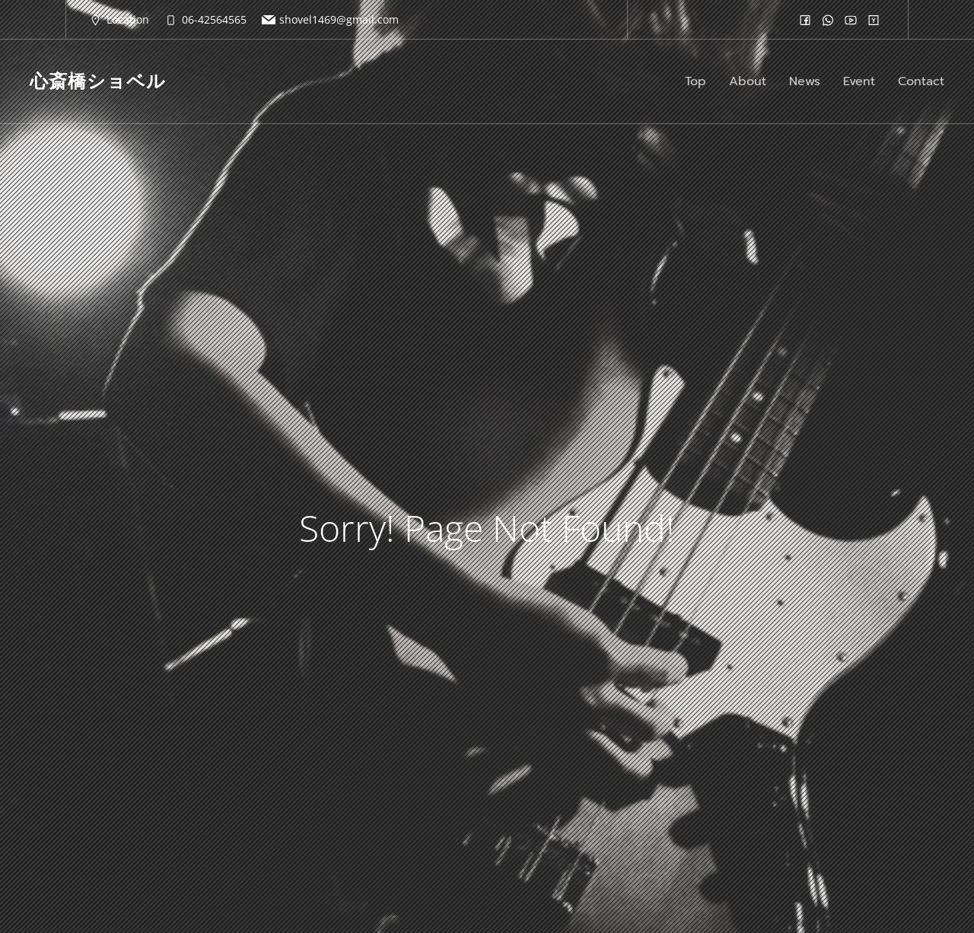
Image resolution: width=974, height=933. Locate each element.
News (804, 81)
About (747, 81)
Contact (921, 81)
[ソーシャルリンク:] (805, 19)
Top (695, 81)
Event (859, 81)
